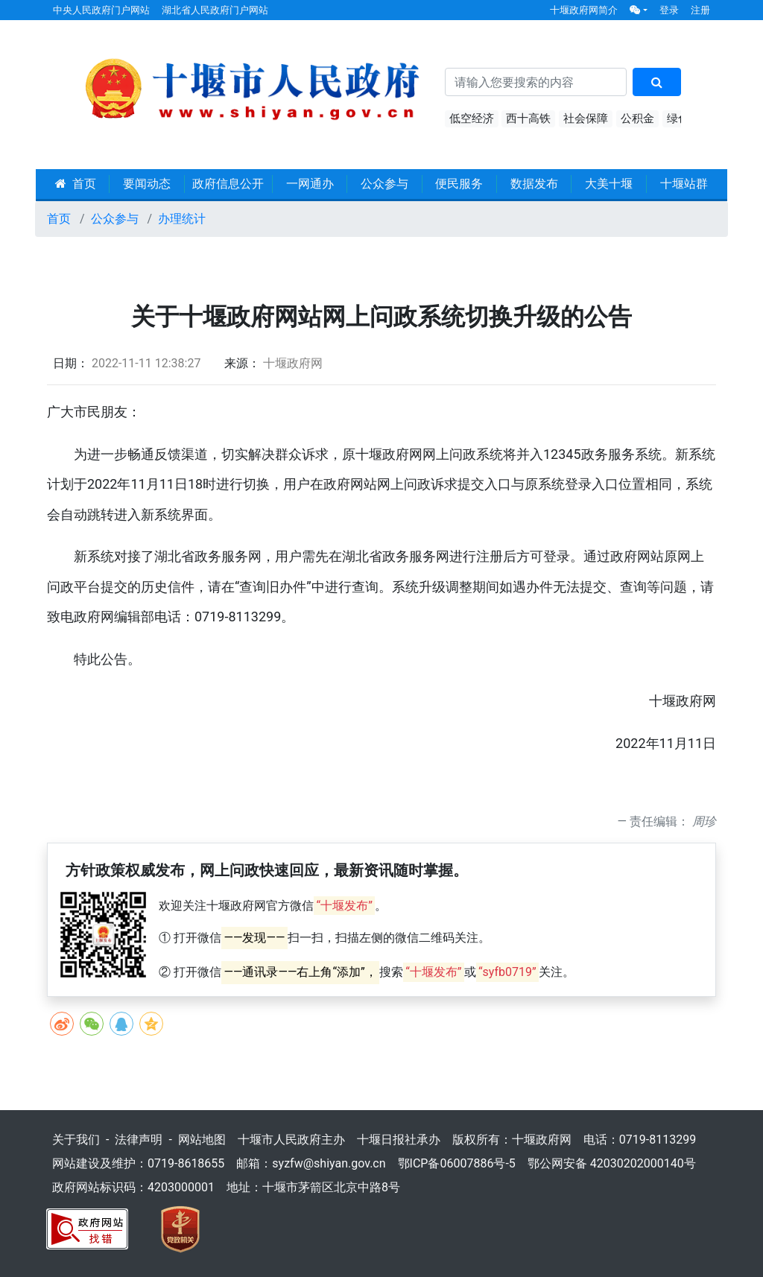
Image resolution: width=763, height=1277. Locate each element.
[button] (638, 10)
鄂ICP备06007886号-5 (457, 1163)
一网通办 (310, 184)
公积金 (637, 118)
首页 (75, 184)
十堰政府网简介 (584, 10)
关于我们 (76, 1139)
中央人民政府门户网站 (101, 10)
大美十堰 (609, 184)
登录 (669, 10)
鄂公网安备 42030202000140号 (612, 1163)
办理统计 (182, 219)
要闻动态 (147, 184)
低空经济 (471, 118)
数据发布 (534, 184)
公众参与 (384, 184)
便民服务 (459, 184)
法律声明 (138, 1139)
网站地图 (202, 1139)
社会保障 (585, 118)
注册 (700, 10)
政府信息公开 (228, 184)
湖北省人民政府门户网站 (215, 10)
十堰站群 (684, 184)
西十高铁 (528, 118)
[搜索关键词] (536, 82)
